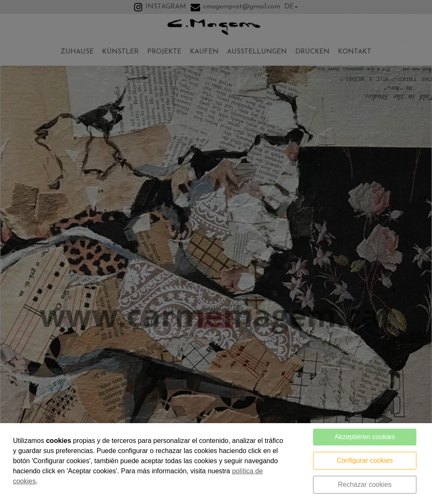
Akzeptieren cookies (365, 436)
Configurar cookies (365, 460)
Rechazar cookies (365, 484)
